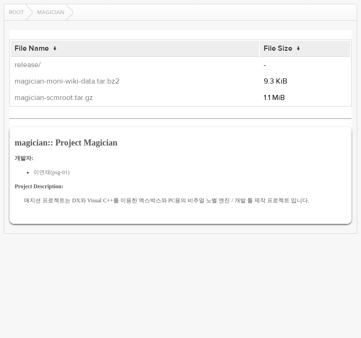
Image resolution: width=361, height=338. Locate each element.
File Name (32, 48)
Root (16, 12)
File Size (278, 48)
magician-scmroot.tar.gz (54, 97)
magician (50, 12)
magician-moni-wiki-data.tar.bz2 (67, 81)
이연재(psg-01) (51, 172)
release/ (28, 64)
